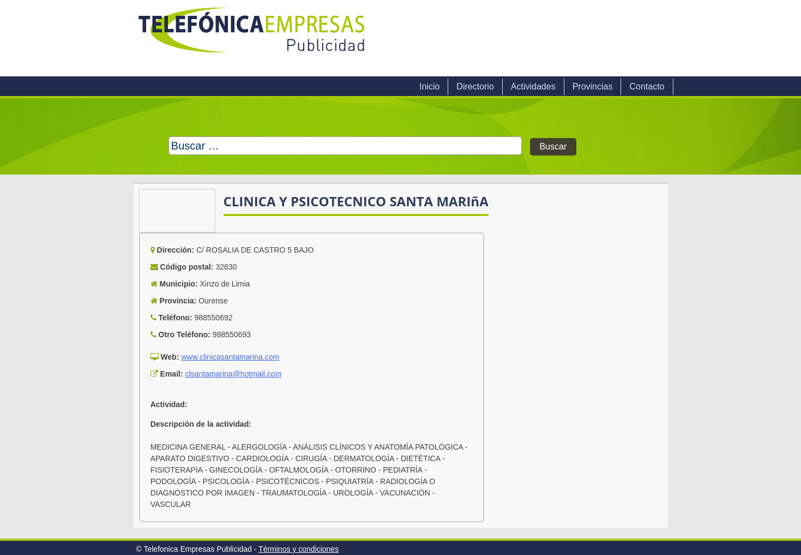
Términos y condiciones (298, 549)
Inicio (429, 86)
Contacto (646, 86)
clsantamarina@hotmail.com (233, 373)
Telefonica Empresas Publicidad (252, 38)
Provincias (593, 86)
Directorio (474, 86)
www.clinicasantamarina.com (230, 357)
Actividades (533, 86)
